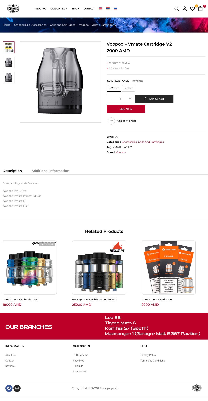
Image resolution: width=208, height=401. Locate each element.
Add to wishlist (126, 120)
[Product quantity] (120, 99)
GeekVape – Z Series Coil (157, 299)
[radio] (114, 88)
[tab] (12, 171)
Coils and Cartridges (62, 24)
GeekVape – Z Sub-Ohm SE (20, 299)
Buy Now (126, 108)
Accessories (39, 24)
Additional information (50, 171)
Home (6, 24)
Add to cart (156, 99)
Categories (21, 24)
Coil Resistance (118, 80)
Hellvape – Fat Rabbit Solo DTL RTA (94, 299)
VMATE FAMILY (122, 147)
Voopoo (121, 152)
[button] (201, 9)
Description (12, 171)
